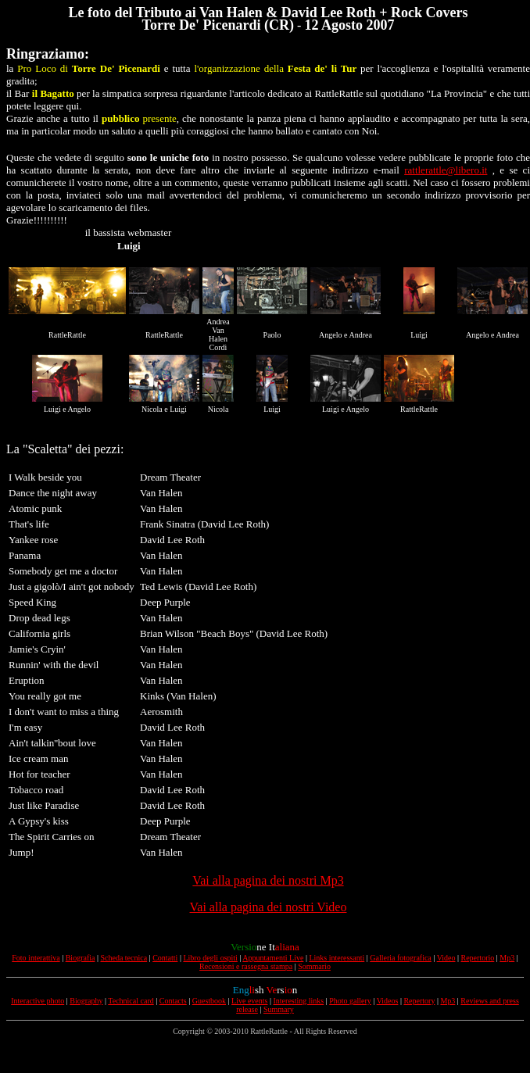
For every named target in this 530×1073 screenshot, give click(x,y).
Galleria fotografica (401, 957)
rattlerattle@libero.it (445, 170)
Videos (388, 1000)
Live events (249, 1000)
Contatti (164, 957)
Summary (278, 1009)
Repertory (419, 1000)
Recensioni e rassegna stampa (245, 966)
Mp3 (507, 957)
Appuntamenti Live (272, 957)
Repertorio (478, 957)
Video (446, 957)
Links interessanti (336, 957)
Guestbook (209, 1000)
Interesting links (299, 1000)
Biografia (80, 957)
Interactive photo (37, 1000)
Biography (86, 1000)
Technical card (130, 1000)
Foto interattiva (35, 957)
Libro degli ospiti (210, 957)
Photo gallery (350, 1000)
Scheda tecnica (123, 957)
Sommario (314, 966)
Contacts (173, 1000)
